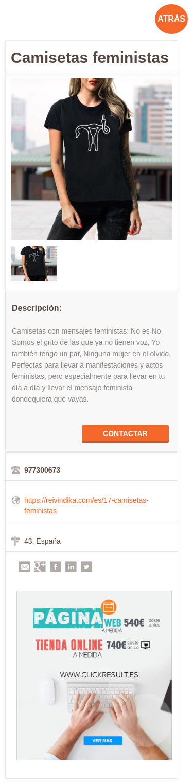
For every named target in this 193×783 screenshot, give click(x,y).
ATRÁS (171, 18)
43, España (42, 541)
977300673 (42, 470)
